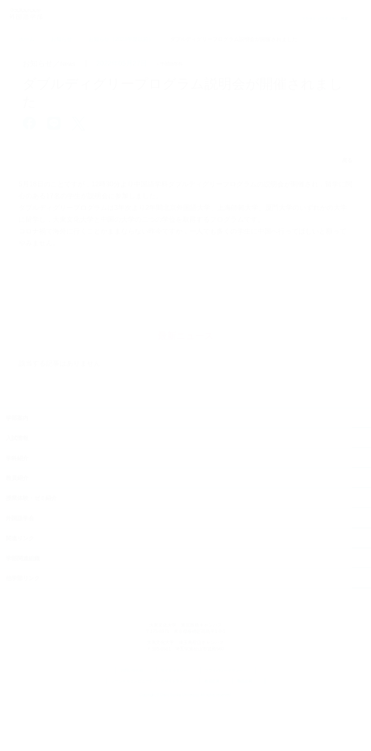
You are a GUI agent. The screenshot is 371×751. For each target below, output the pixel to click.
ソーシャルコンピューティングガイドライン (153, 728)
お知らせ (61, 39)
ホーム (27, 39)
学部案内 (17, 465)
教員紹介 (17, 525)
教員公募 (216, 728)
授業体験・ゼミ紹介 (31, 545)
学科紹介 (17, 505)
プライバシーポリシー (228, 718)
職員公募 (248, 728)
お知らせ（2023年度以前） (120, 39)
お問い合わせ (136, 718)
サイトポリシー (178, 718)
